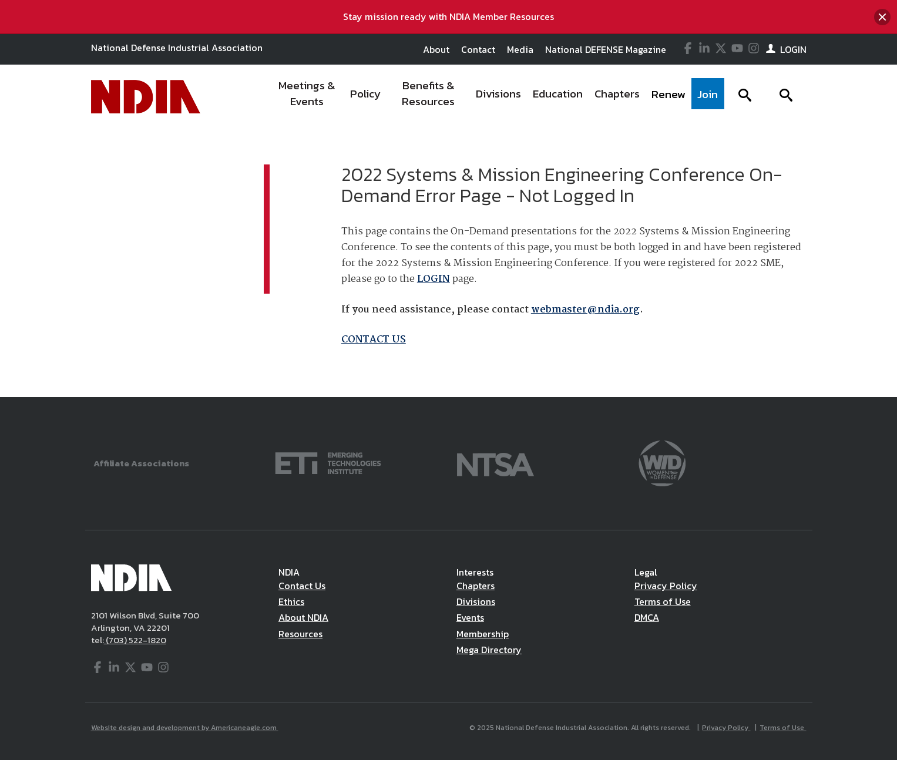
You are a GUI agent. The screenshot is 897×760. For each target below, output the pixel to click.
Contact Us (301, 586)
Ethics (291, 601)
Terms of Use (662, 601)
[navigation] (497, 97)
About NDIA (303, 617)
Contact (478, 49)
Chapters (475, 586)
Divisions (475, 601)
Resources (300, 634)
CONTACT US (373, 340)
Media (520, 49)
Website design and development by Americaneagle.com (184, 727)
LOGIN (433, 279)
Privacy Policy (665, 586)
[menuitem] (307, 97)
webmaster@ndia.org (585, 310)
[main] (448, 263)
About (436, 49)
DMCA (646, 617)
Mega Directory (489, 650)
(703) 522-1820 (135, 640)
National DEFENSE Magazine (605, 49)
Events (470, 617)
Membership (482, 634)
